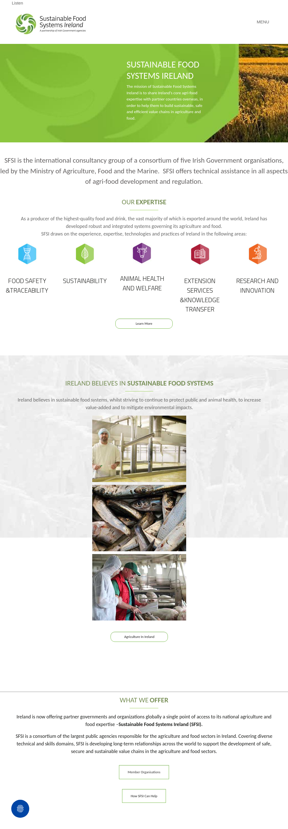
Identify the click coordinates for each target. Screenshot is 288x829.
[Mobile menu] (266, 22)
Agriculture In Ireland (139, 637)
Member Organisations (144, 772)
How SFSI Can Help (144, 796)
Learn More (144, 323)
